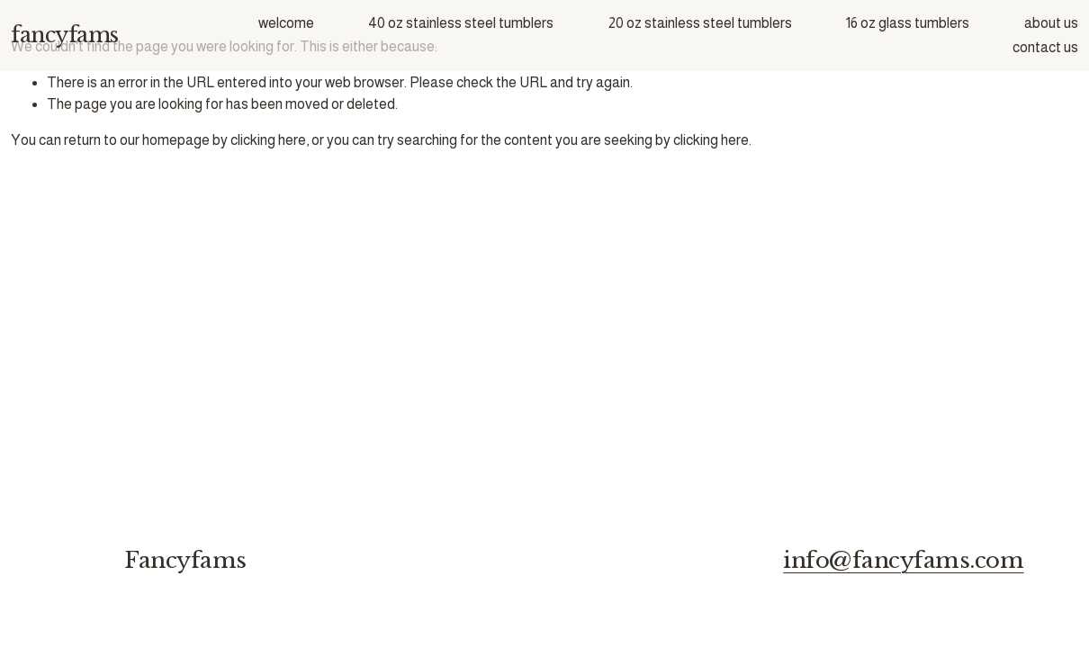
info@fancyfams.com (903, 561)
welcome (286, 23)
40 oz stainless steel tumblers (461, 23)
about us (1051, 23)
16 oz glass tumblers (907, 23)
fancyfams (65, 35)
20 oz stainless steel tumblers (700, 23)
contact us (1045, 47)
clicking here (268, 140)
